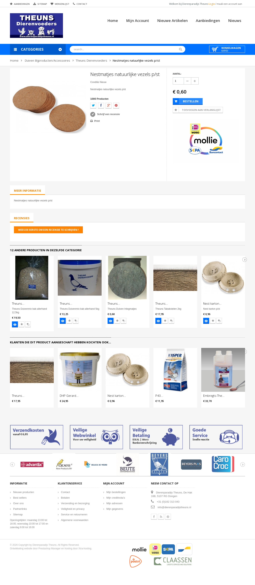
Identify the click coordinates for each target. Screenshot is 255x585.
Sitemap (42, 3)
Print (97, 121)
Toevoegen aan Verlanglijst (201, 110)
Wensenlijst (62, 3)
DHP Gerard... (69, 396)
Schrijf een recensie (108, 114)
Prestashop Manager (49, 545)
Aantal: (177, 74)
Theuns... (18, 303)
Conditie (94, 82)
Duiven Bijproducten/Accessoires (47, 60)
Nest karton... (212, 303)
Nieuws (234, 20)
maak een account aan (229, 4)
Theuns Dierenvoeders (91, 60)
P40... (159, 396)
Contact (81, 3)
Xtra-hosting (84, 545)
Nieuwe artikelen (172, 20)
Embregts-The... (214, 396)
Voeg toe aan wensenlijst (21, 324)
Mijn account (137, 20)
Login (212, 4)
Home (112, 20)
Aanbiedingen (22, 3)
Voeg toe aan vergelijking (28, 324)
